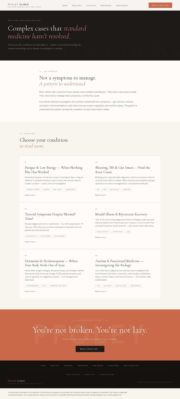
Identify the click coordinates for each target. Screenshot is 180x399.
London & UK (89, 374)
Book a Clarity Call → (90, 349)
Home (65, 5)
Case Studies (122, 5)
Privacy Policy (113, 366)
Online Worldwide (107, 374)
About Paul (77, 5)
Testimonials (106, 5)
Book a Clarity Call (160, 5)
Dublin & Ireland (73, 374)
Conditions (91, 5)
